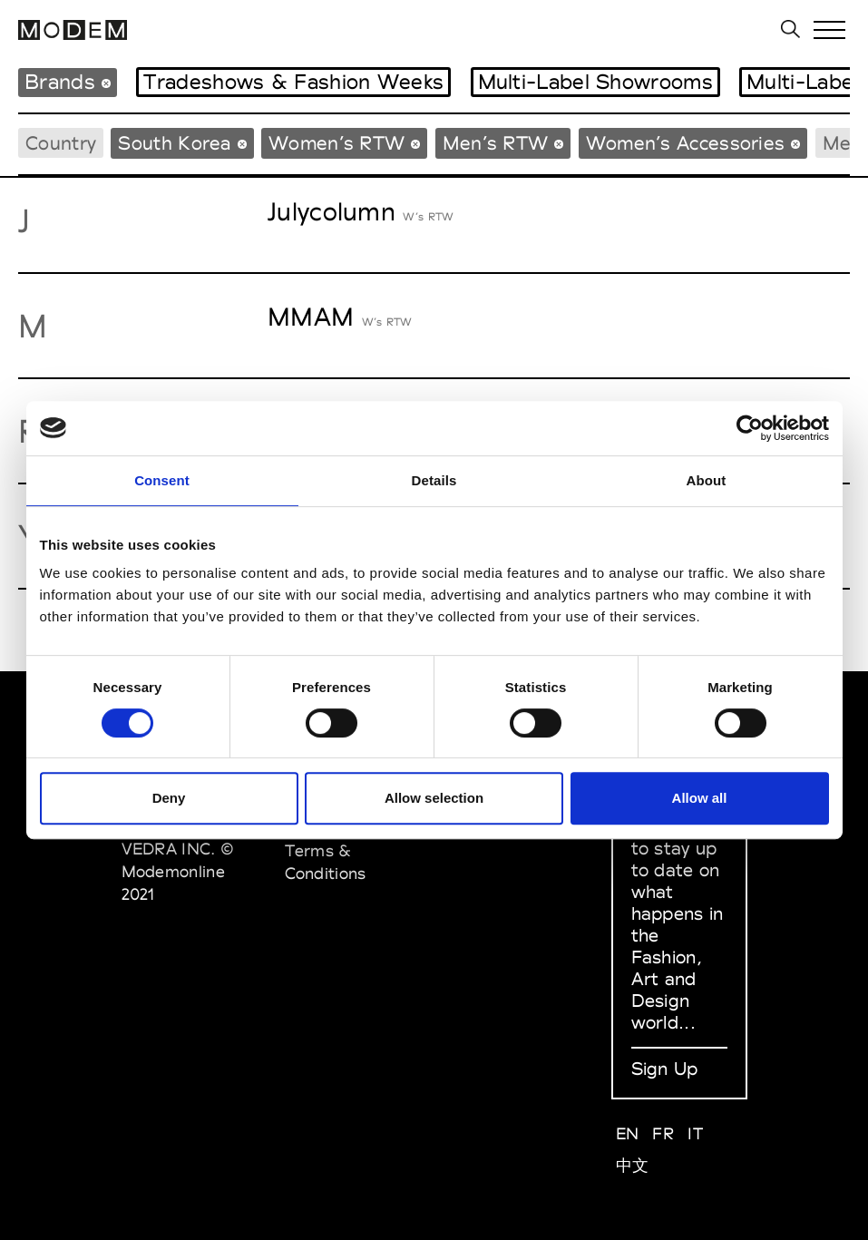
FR (663, 1133)
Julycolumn (331, 211)
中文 (632, 1165)
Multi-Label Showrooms (595, 81)
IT (695, 1133)
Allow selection (434, 798)
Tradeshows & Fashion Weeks (293, 81)
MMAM (311, 316)
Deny (169, 798)
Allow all (699, 798)
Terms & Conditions (325, 862)
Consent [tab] (162, 480)
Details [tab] (434, 480)
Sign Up (664, 1068)
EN (627, 1133)
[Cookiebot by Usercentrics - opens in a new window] (749, 428)
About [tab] (707, 480)
